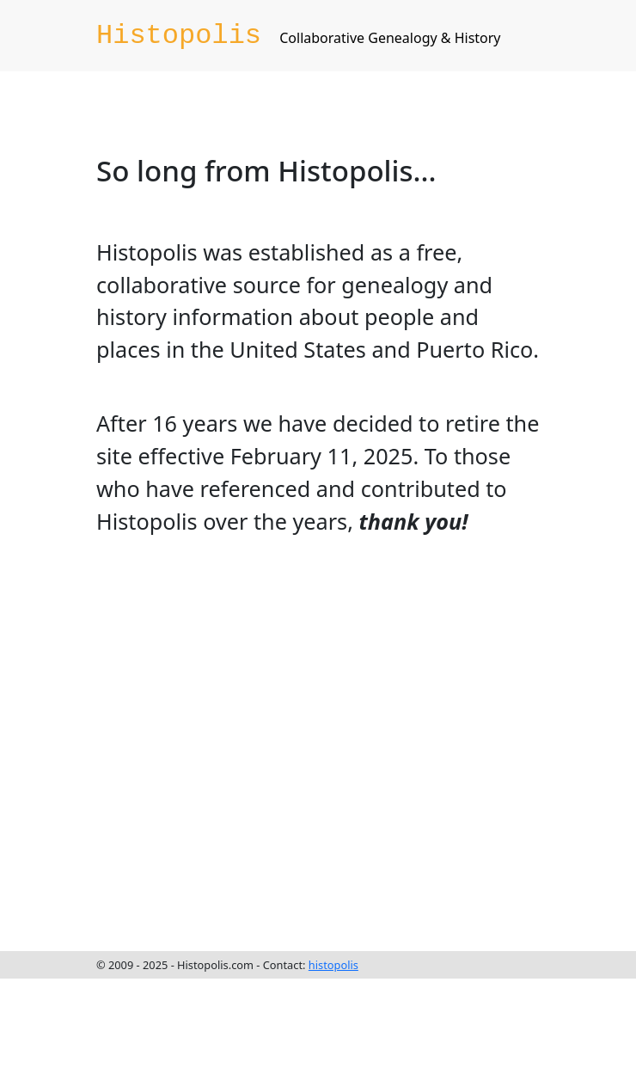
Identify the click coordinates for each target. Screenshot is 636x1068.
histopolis (333, 965)
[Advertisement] (161, 740)
